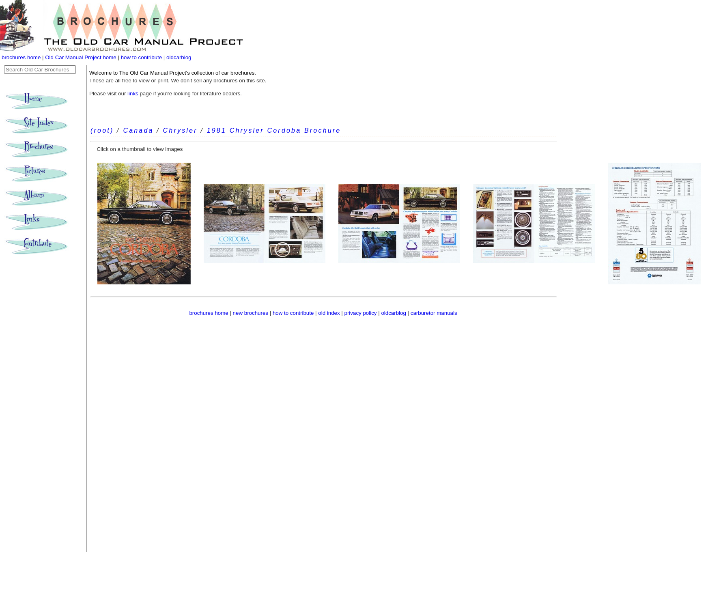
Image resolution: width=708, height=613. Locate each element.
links (132, 93)
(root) (102, 130)
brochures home (21, 57)
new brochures (250, 313)
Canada (138, 130)
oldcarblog (179, 57)
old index (329, 313)
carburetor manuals (434, 313)
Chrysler (180, 130)
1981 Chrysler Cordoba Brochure (274, 130)
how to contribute (141, 57)
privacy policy (361, 313)
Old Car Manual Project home (81, 57)
